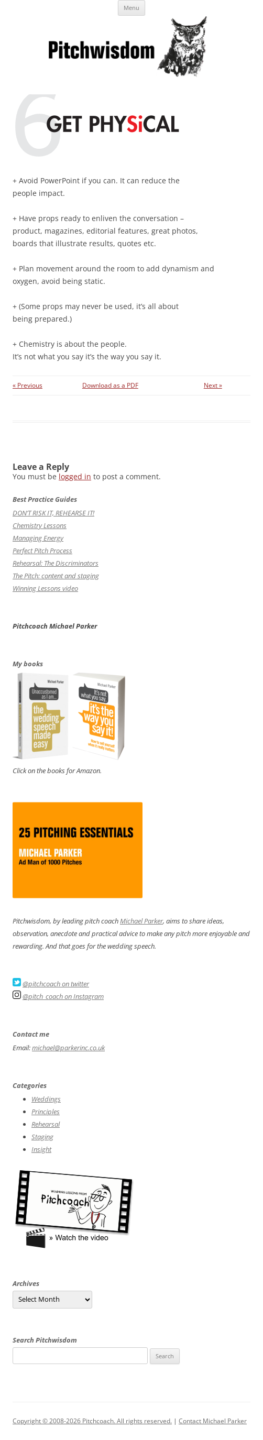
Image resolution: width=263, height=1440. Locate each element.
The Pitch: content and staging (56, 575)
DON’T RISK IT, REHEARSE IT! (53, 513)
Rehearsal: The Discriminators (55, 563)
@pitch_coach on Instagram (63, 996)
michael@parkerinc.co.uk (68, 1047)
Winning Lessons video (45, 588)
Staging (42, 1136)
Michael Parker (141, 921)
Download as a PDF (110, 385)
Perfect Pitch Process (42, 550)
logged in (75, 476)
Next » (213, 385)
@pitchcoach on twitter (56, 983)
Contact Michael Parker (213, 1420)
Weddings (46, 1099)
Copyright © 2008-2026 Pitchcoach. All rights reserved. (92, 1420)
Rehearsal (45, 1124)
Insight (41, 1149)
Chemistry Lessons (40, 525)
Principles (45, 1111)
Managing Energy (38, 538)
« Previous (27, 385)
